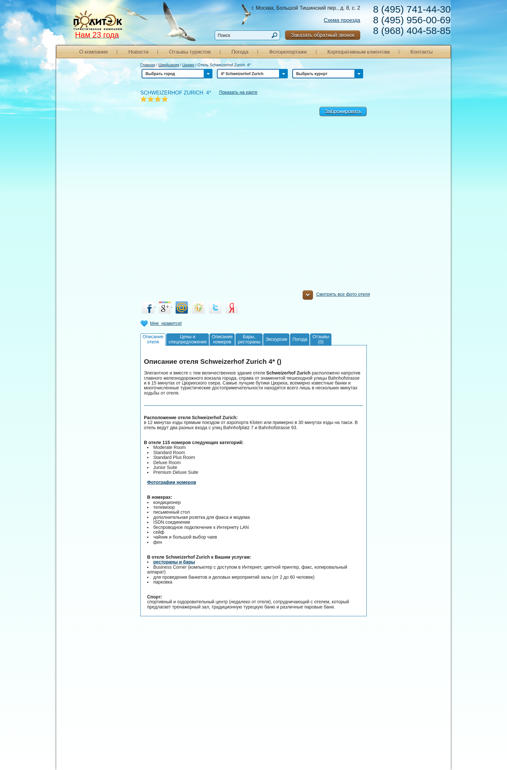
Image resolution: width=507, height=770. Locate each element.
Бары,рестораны (249, 339)
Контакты (421, 52)
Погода (240, 52)
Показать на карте (238, 92)
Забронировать (343, 111)
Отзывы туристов (190, 52)
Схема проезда (342, 20)
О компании (93, 52)
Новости (138, 52)
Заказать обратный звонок (322, 35)
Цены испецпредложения (187, 339)
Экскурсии (276, 339)
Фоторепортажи (288, 52)
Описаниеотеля (153, 339)
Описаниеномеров (222, 339)
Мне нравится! (166, 323)
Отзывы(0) (320, 339)
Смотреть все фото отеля (336, 296)
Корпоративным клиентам (358, 52)
